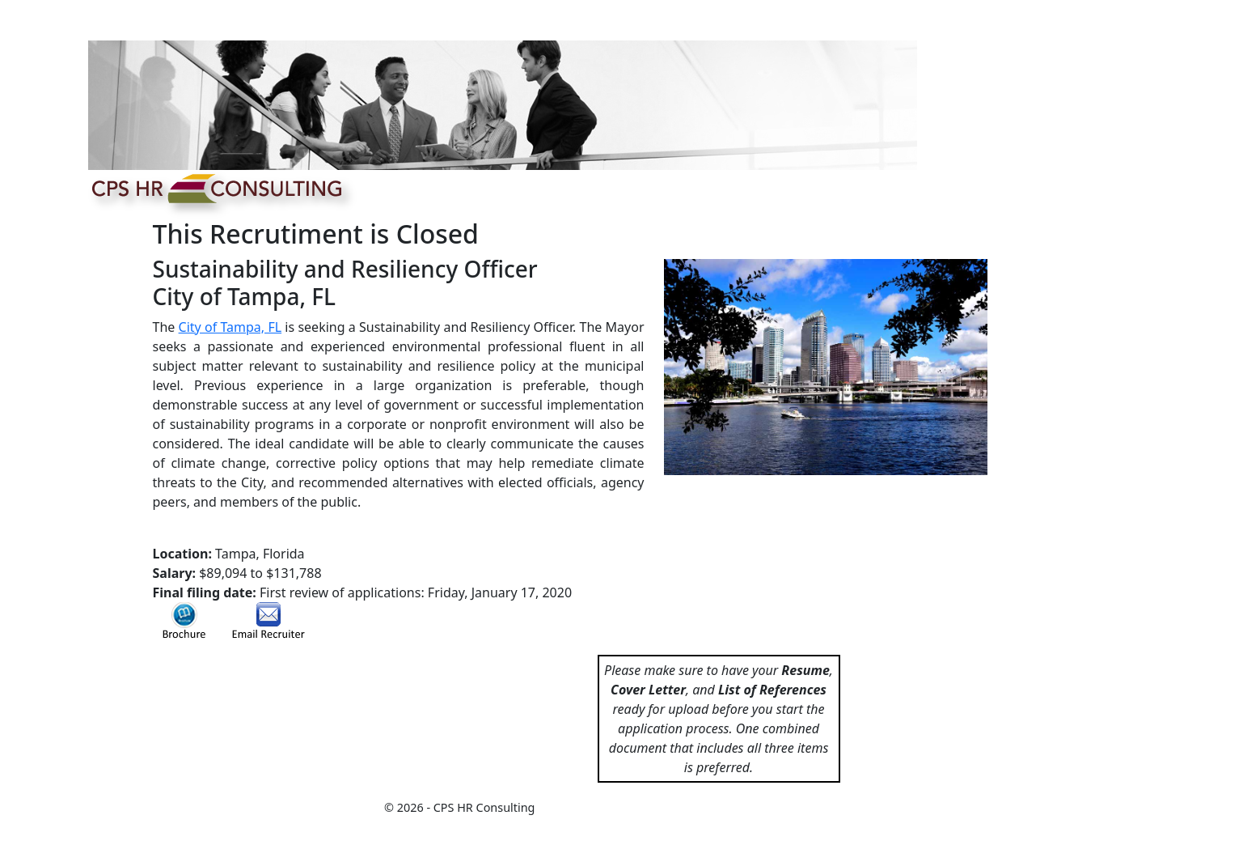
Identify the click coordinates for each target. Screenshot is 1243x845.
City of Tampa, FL (230, 327)
